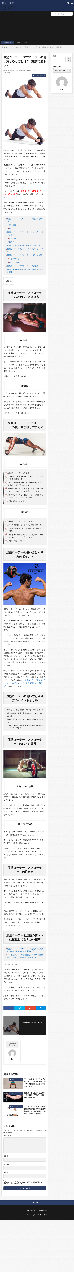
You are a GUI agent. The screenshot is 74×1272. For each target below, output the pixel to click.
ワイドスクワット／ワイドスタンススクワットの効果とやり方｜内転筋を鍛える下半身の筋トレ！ (34, 1083)
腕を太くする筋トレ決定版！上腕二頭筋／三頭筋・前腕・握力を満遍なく (34, 1095)
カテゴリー (56, 68)
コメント (7, 1139)
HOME (5, 47)
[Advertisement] (24, 26)
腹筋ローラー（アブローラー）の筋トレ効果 (24, 255)
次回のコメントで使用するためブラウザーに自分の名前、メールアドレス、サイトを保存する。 (24, 1185)
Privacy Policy (8, 6)
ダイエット (27, 42)
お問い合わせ (7, 8)
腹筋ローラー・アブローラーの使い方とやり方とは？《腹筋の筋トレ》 (45, 47)
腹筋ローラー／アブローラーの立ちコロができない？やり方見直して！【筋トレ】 (24, 683)
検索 (54, 56)
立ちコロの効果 (15, 259)
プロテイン (18, 42)
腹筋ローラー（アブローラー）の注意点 (22, 266)
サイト (5, 1175)
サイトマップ (7, 9)
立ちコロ (12, 225)
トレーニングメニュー (16, 47)
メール (6, 1167)
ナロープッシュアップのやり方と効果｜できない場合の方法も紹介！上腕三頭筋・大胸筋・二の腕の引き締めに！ (34, 1112)
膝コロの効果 (14, 262)
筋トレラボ (43, 1218)
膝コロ (11, 228)
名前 (5, 1159)
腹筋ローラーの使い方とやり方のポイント (23, 245)
